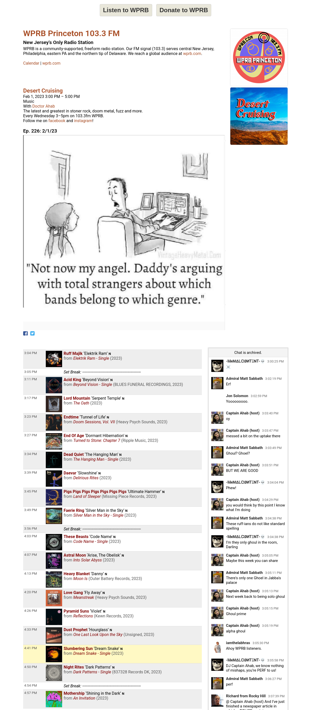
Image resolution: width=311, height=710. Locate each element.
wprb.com (192, 53)
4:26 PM (30, 610)
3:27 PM (30, 435)
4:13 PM (30, 573)
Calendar (31, 63)
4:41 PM (30, 648)
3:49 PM (30, 510)
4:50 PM (30, 667)
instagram (83, 120)
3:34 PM (30, 454)
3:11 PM (30, 379)
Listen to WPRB (126, 10)
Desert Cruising (43, 90)
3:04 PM (30, 353)
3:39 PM (30, 472)
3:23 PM (30, 416)
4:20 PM (30, 592)
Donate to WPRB (184, 10)
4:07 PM (30, 555)
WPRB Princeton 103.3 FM (71, 33)
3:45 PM (30, 491)
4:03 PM (30, 536)
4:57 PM (30, 693)
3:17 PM (30, 398)
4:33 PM (30, 629)
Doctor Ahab (43, 106)
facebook (56, 120)
